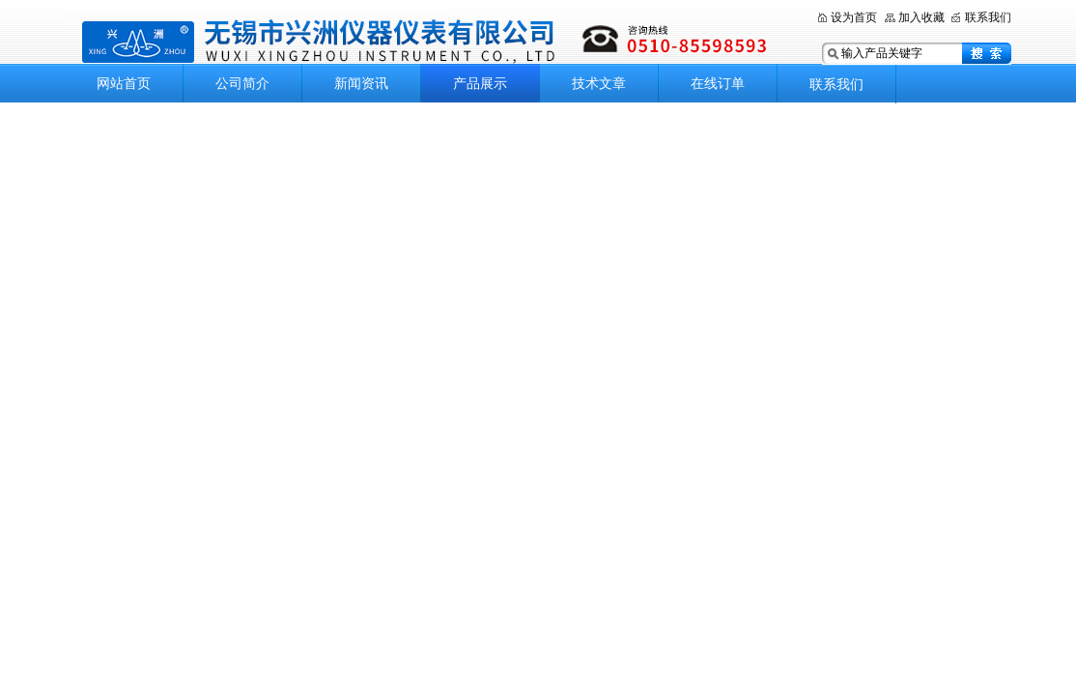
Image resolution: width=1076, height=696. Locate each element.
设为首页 (854, 17)
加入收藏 (921, 17)
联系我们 (988, 17)
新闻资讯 (361, 83)
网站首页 (124, 83)
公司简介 (242, 83)
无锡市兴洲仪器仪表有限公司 (427, 41)
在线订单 (718, 83)
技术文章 (599, 83)
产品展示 (480, 83)
